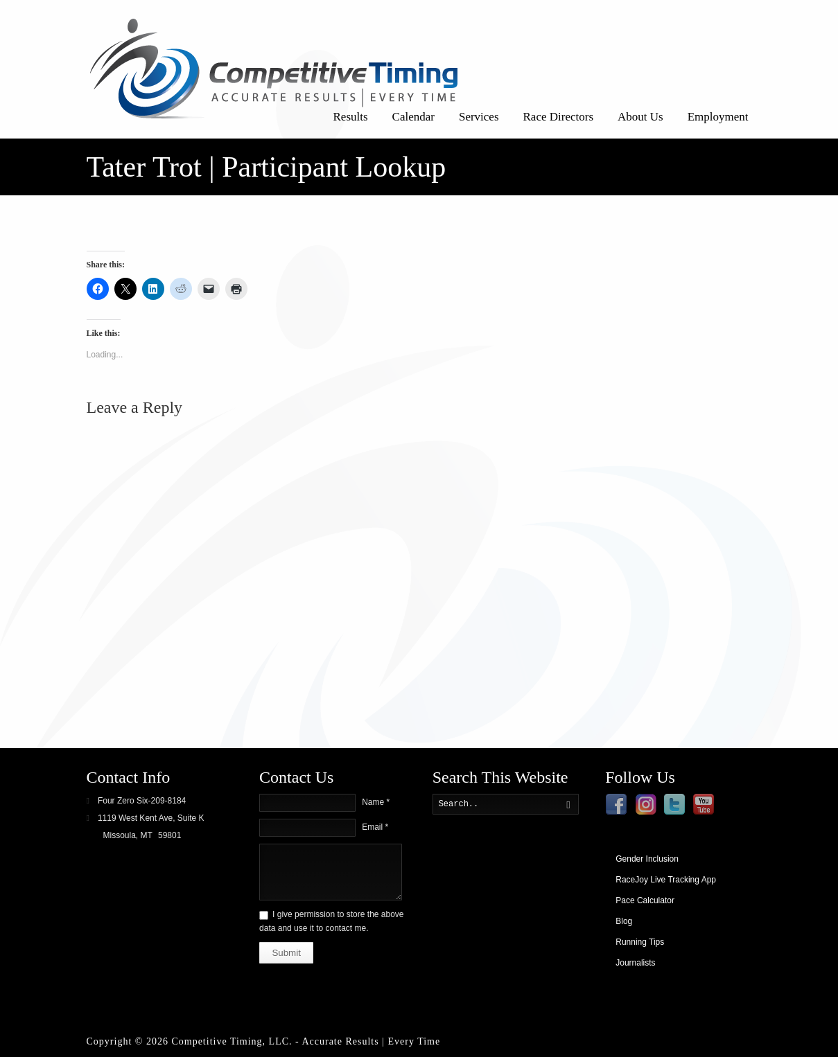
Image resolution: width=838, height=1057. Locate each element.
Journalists (635, 963)
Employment (718, 116)
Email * (375, 827)
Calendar (413, 116)
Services (479, 116)
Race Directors (558, 116)
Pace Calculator (645, 900)
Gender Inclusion (647, 859)
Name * (376, 802)
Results (350, 116)
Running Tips (640, 942)
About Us (640, 116)
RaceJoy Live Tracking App (666, 880)
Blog (624, 921)
